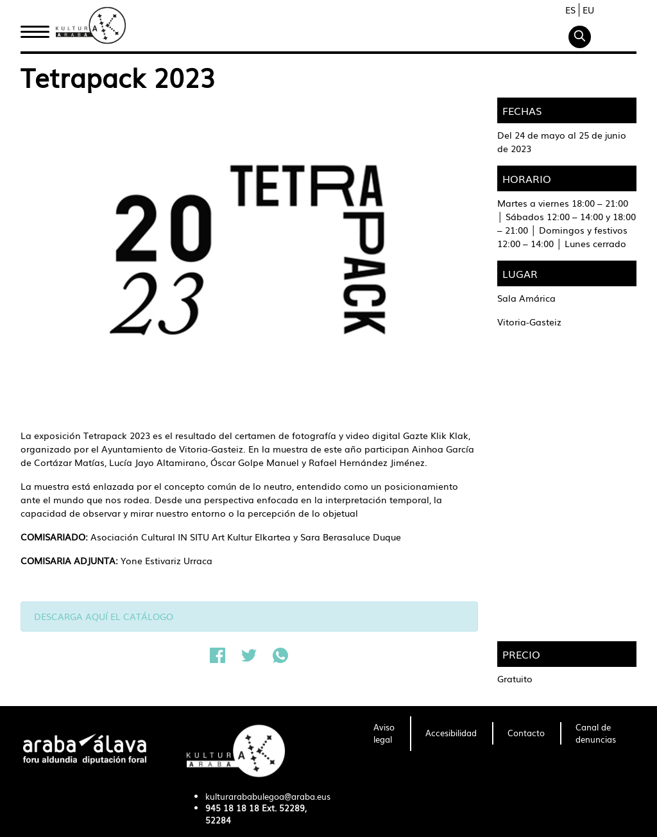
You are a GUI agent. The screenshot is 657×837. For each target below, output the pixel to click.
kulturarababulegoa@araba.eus (267, 796)
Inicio (35, 27)
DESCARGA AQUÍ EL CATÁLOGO (103, 616)
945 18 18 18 (232, 808)
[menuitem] (384, 733)
